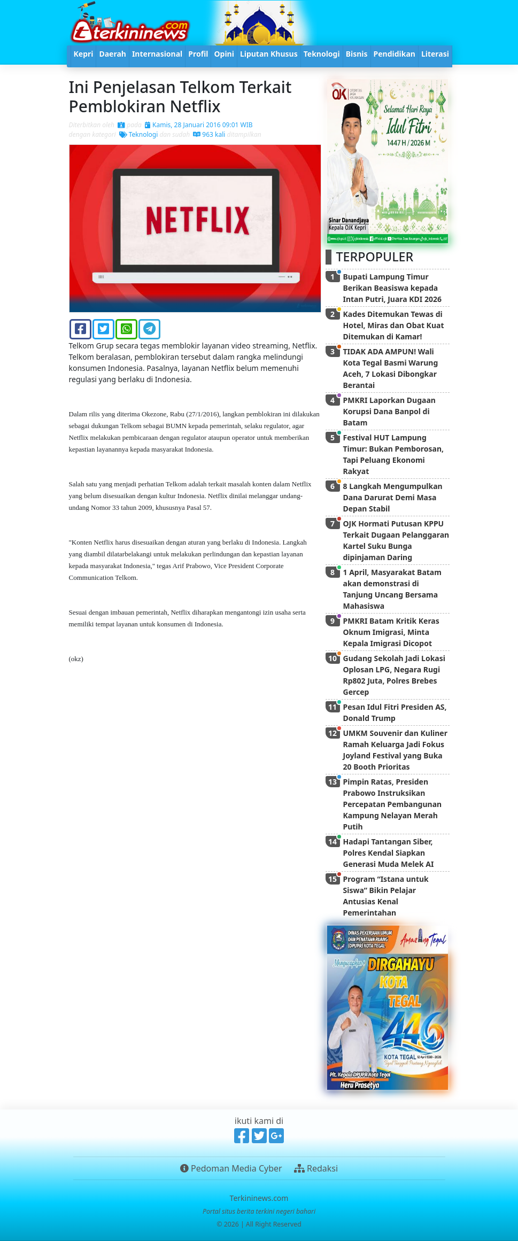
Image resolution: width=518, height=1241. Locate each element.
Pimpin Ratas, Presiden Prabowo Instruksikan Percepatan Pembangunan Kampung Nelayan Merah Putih (392, 804)
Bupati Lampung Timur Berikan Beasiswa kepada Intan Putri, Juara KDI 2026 (392, 288)
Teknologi (138, 134)
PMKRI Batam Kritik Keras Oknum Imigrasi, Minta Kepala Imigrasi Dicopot (391, 632)
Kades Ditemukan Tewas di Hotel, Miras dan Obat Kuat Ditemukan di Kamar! (393, 325)
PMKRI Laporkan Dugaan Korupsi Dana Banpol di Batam (389, 411)
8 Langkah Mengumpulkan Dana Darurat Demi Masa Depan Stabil (393, 497)
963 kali (209, 134)
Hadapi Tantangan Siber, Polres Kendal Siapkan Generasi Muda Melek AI (388, 852)
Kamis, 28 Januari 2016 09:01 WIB (199, 124)
